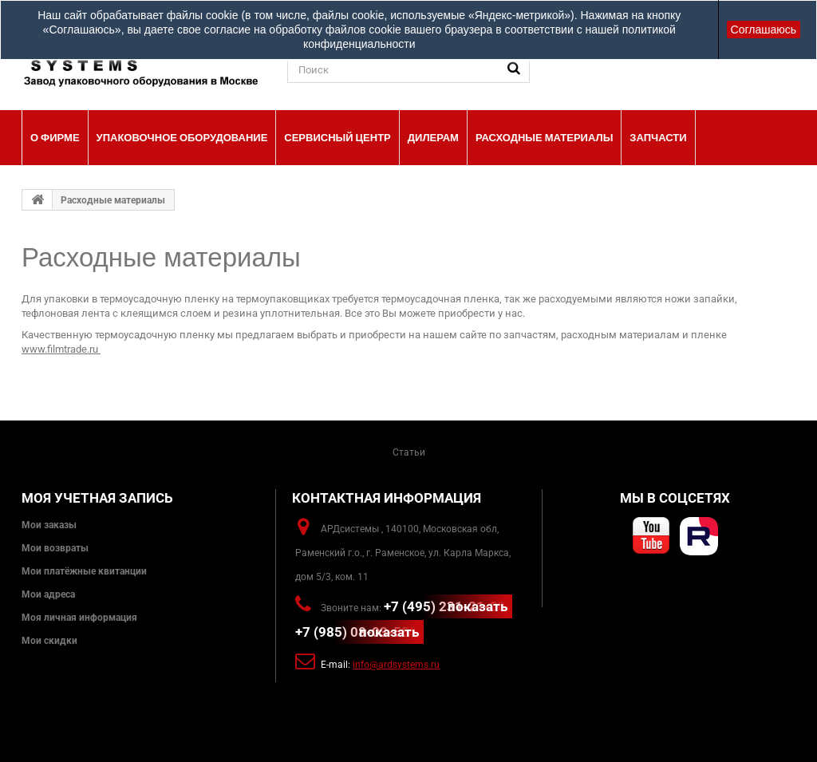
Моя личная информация (79, 617)
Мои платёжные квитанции (84, 571)
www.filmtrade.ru (60, 349)
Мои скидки (49, 640)
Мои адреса (48, 594)
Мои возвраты (55, 548)
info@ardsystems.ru (396, 664)
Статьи (409, 452)
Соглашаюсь (763, 29)
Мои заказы (49, 525)
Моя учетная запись (97, 498)
